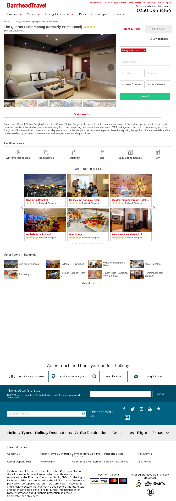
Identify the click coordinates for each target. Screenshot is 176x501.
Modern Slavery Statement (87, 461)
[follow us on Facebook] (124, 410)
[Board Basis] (158, 84)
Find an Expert (99, 14)
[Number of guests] (132, 84)
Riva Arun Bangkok (37, 200)
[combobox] (145, 50)
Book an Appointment (115, 2)
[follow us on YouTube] (150, 410)
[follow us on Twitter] (133, 410)
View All (86, 283)
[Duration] (158, 73)
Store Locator (134, 2)
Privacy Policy (47, 461)
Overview (73, 114)
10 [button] (103, 243)
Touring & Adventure (59, 14)
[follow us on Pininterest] (159, 410)
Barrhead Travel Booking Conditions (86, 454)
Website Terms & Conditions (55, 453)
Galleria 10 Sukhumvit (38, 234)
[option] (45, 207)
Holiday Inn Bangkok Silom (84, 200)
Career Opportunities (19, 461)
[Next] (153, 207)
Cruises (33, 14)
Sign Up (160, 393)
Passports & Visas (113, 453)
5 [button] (86, 243)
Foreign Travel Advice (116, 461)
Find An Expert (164, 2)
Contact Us (13, 453)
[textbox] (147, 61)
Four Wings (75, 234)
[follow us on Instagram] (141, 410)
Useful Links (17, 447)
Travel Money (95, 2)
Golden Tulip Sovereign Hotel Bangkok (131, 200)
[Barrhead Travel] (27, 5)
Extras (119, 14)
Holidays (14, 14)
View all (20, 143)
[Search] (83, 414)
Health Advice (144, 453)
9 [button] (100, 243)
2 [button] (76, 243)
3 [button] (79, 243)
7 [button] (93, 243)
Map (103, 114)
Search (145, 96)
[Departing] (132, 73)
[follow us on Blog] (127, 418)
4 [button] (83, 243)
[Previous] (22, 207)
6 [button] (89, 243)
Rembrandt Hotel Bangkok (127, 234)
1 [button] (72, 243)
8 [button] (96, 243)
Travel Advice (143, 461)
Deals (82, 14)
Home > (9, 21)
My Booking (149, 2)
